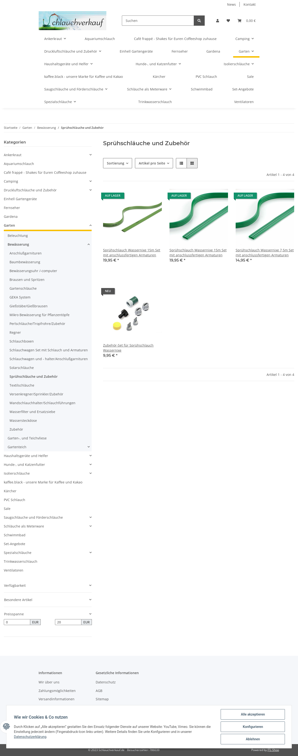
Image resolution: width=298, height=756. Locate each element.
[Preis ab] (17, 622)
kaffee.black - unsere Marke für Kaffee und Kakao (43, 482)
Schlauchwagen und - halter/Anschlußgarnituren (49, 359)
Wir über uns (49, 682)
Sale (7, 508)
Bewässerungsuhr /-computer (33, 271)
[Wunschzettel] (228, 20)
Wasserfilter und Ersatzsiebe (32, 411)
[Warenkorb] (246, 20)
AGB (99, 690)
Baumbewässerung (25, 262)
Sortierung (115, 163)
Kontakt (249, 4)
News (231, 4)
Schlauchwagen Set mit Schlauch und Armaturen (49, 350)
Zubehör (16, 429)
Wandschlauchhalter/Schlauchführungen (42, 403)
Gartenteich (17, 447)
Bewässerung (18, 244)
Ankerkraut (12, 155)
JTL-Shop (273, 750)
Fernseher (12, 207)
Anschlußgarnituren (26, 253)
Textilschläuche (22, 385)
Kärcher (10, 491)
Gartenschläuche (23, 288)
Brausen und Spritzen (27, 279)
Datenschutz (106, 682)
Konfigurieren (253, 727)
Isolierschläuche (17, 473)
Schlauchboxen (22, 341)
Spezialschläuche (17, 552)
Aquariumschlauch (19, 163)
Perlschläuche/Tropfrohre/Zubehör (37, 323)
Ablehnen (253, 739)
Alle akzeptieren (253, 714)
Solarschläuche (22, 367)
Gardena (11, 216)
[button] (217, 20)
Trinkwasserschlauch (20, 561)
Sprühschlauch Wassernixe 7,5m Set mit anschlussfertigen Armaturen (265, 252)
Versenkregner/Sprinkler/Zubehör (36, 394)
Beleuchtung (18, 235)
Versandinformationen (56, 699)
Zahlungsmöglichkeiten (57, 690)
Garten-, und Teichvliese (27, 438)
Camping (11, 181)
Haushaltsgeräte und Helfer (26, 455)
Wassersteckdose (23, 420)
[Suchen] (158, 20)
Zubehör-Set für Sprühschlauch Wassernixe (128, 348)
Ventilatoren (13, 570)
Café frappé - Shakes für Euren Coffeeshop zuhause (45, 172)
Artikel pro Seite (152, 163)
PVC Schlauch (14, 499)
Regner (15, 332)
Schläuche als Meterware (24, 526)
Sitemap (102, 699)
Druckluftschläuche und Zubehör (30, 190)
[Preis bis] (68, 622)
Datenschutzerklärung (30, 737)
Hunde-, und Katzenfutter (24, 464)
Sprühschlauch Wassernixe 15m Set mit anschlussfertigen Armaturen (131, 252)
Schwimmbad (14, 535)
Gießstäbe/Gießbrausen (29, 306)
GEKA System (20, 297)
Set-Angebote (14, 544)
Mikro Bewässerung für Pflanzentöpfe (40, 315)
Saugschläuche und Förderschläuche (33, 517)
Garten (9, 225)
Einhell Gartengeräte (20, 199)
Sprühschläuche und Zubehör (34, 376)
